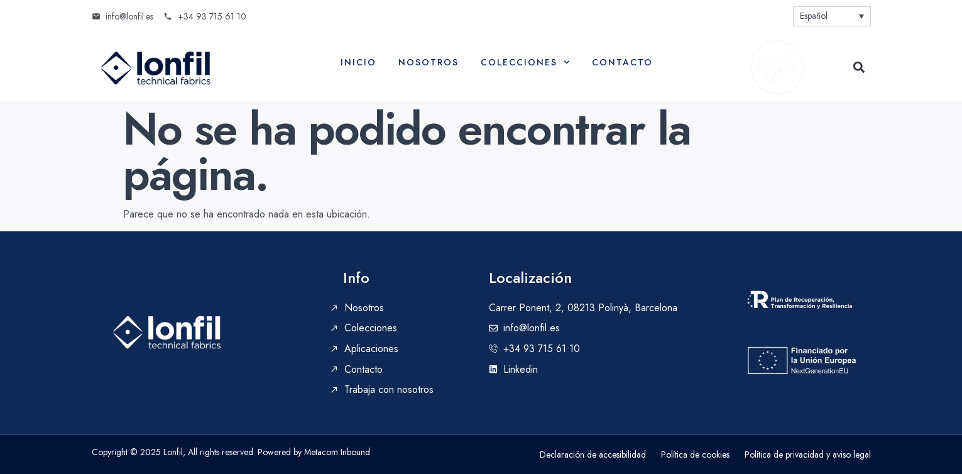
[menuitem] (832, 16)
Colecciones (525, 62)
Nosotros (428, 62)
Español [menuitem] (814, 15)
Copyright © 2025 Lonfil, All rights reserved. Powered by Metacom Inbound (231, 452)
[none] (832, 16)
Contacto (622, 62)
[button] (859, 67)
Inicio (358, 62)
